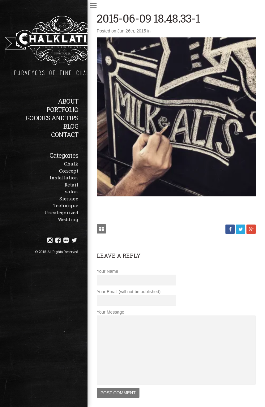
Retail (71, 185)
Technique (65, 205)
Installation (63, 177)
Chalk (71, 164)
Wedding (68, 219)
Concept (68, 171)
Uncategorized (61, 212)
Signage (68, 198)
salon (71, 191)
